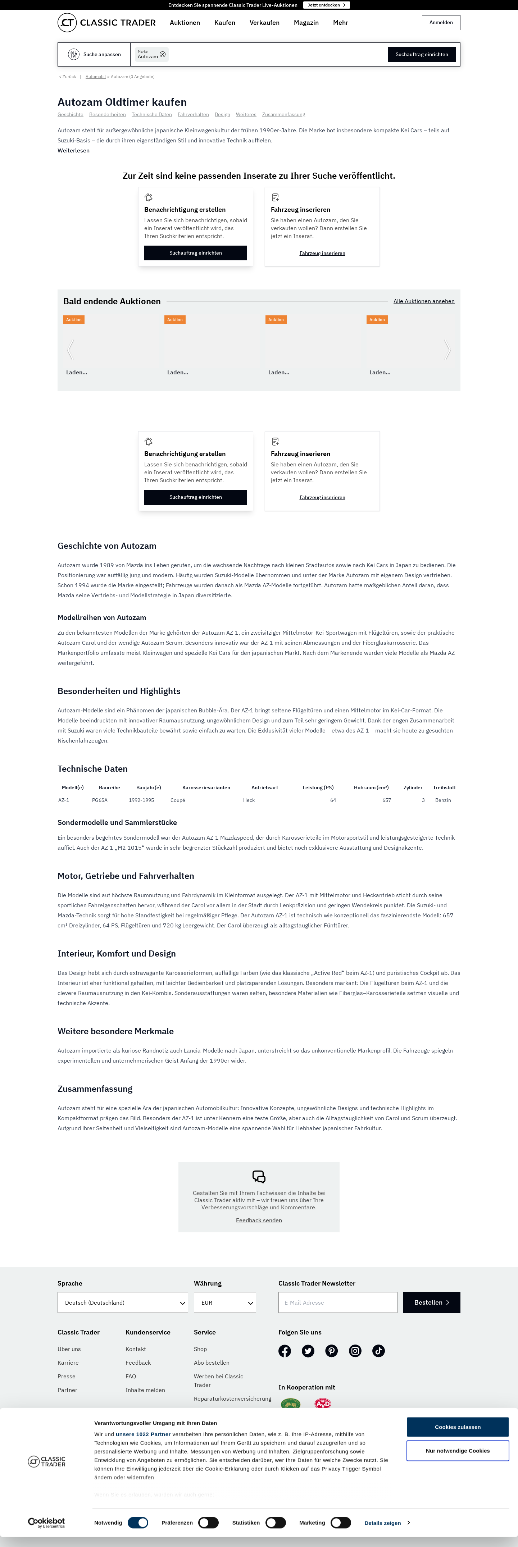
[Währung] (225, 1302)
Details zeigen (382, 1533)
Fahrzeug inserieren (322, 253)
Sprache (70, 1283)
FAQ (131, 1376)
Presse (67, 1376)
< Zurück (67, 76)
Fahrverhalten (193, 114)
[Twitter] (308, 1351)
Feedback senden (259, 1220)
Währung (208, 1283)
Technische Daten (152, 114)
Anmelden (441, 22)
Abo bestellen (212, 1362)
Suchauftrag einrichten (422, 54)
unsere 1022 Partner (143, 1444)
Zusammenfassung (283, 114)
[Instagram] (355, 1351)
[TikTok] (378, 1351)
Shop (200, 1348)
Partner (67, 1389)
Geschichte (70, 114)
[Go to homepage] (106, 22)
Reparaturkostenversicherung (232, 1398)
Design (222, 114)
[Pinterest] (331, 1351)
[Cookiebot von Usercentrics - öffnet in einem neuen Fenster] (46, 1533)
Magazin (306, 22)
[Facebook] (284, 1351)
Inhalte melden (145, 1389)
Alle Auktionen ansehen (424, 301)
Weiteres (246, 114)
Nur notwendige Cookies (458, 1460)
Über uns (69, 1348)
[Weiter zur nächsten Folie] (447, 349)
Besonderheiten (107, 114)
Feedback (138, 1362)
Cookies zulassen (458, 1437)
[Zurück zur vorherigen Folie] (70, 349)
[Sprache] (123, 1302)
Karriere (68, 1362)
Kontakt (136, 1348)
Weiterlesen (74, 150)
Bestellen (431, 1302)
